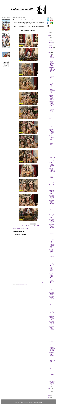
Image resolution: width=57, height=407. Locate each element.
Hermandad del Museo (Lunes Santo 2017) (52, 293)
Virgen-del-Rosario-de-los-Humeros (23, 228)
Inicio (29, 282)
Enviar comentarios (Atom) (22, 284)
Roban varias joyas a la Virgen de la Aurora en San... (51, 312)
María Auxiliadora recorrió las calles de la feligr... (51, 115)
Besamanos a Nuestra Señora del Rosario (51, 259)
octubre (50, 45)
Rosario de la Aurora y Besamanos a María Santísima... (51, 63)
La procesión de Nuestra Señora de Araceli (51, 251)
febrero (50, 390)
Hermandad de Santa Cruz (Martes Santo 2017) (52, 216)
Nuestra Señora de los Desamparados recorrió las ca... (52, 69)
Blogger (40, 402)
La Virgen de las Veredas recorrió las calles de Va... (52, 159)
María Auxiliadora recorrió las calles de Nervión (51, 109)
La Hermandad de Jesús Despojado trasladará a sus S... (51, 370)
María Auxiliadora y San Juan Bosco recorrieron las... (52, 121)
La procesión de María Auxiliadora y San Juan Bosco (52, 85)
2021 (49, 34)
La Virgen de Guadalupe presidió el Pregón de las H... (52, 365)
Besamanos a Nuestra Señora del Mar (51, 281)
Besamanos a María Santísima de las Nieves (51, 176)
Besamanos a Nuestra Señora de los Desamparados (52, 170)
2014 (49, 397)
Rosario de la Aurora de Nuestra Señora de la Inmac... (51, 269)
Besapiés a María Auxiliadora (51, 255)
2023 (49, 32)
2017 (49, 40)
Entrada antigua (40, 282)
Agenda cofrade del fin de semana (51, 126)
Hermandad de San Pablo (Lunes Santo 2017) (51, 338)
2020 (49, 35)
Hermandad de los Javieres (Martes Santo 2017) (52, 197)
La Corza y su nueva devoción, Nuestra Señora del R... (51, 377)
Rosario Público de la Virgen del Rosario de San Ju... (52, 241)
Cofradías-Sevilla (19, 227)
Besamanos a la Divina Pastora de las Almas (52, 360)
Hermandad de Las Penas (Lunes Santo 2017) (51, 298)
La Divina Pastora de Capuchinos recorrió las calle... (51, 57)
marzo (50, 388)
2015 (49, 395)
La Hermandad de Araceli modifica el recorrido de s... (51, 354)
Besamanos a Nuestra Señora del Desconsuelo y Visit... (51, 103)
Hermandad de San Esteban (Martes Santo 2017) (52, 192)
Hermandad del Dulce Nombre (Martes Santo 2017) (52, 186)
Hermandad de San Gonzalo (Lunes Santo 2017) (51, 307)
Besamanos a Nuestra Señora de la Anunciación (51, 285)
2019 (49, 37)
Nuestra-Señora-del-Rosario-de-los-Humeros (30, 227)
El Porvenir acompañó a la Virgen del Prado (52, 143)
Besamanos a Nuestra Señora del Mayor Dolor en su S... (51, 153)
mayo (50, 54)
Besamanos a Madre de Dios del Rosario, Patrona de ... (51, 97)
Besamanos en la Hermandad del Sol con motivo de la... (52, 383)
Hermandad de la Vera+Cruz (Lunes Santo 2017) (52, 303)
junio (50, 52)
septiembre (51, 47)
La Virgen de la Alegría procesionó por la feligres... (51, 137)
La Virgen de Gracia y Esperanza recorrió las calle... (51, 148)
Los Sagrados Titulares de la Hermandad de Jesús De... (52, 80)
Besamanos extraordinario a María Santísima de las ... (52, 91)
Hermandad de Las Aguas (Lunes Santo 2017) (51, 318)
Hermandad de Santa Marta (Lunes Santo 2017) (51, 323)
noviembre (51, 43)
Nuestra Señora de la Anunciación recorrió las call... (51, 75)
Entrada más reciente (18, 282)
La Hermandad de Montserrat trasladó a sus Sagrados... (52, 232)
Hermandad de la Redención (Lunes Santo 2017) (52, 334)
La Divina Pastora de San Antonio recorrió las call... (51, 164)
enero (50, 391)
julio (50, 50)
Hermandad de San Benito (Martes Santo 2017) (52, 221)
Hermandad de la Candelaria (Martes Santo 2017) (52, 208)
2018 (49, 39)
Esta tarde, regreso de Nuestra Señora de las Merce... (51, 275)
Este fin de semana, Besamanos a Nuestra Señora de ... (51, 343)
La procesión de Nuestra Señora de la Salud (51, 236)
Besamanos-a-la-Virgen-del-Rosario (23, 225)
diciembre (51, 42)
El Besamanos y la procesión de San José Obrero (52, 246)
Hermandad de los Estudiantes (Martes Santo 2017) (52, 226)
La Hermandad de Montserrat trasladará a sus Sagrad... (52, 349)
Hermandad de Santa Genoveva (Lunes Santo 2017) (51, 328)
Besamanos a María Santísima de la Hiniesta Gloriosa (51, 131)
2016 (49, 393)
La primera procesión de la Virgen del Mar (51, 264)
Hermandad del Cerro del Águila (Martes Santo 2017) (52, 202)
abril (50, 386)
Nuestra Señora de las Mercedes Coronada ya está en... (51, 181)
